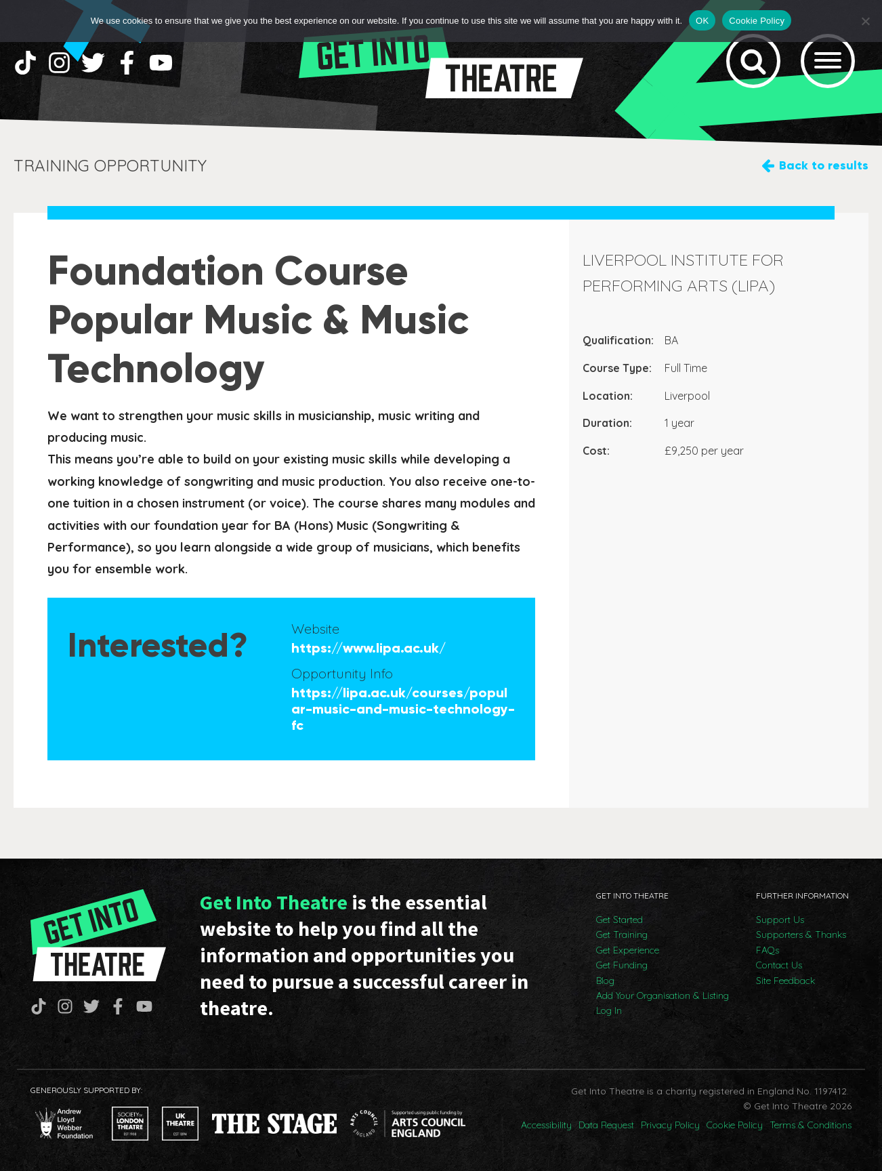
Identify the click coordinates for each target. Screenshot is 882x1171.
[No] (865, 21)
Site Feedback (785, 980)
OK (702, 21)
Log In (609, 1010)
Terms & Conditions (811, 1125)
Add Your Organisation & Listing (662, 995)
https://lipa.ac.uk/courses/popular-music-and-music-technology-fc (403, 708)
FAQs (767, 950)
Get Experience (627, 950)
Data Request (606, 1125)
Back (823, 166)
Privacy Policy (670, 1125)
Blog (605, 980)
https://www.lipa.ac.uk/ (368, 648)
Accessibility (546, 1125)
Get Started (619, 919)
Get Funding (622, 965)
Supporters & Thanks (801, 934)
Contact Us (779, 965)
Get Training (622, 934)
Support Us (780, 919)
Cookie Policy (735, 1125)
